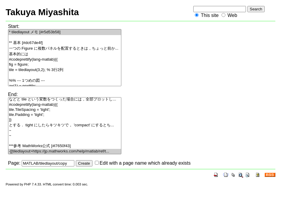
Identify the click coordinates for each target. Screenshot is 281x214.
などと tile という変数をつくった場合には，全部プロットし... (64, 99)
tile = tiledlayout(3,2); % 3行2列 (64, 70)
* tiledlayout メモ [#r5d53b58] (64, 32)
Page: (14, 163)
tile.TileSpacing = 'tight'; (64, 109)
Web (232, 15)
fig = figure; (64, 64)
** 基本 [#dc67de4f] (64, 43)
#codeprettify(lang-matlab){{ (64, 59)
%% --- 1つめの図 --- (64, 81)
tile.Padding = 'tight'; (64, 114)
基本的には (64, 54)
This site (210, 15)
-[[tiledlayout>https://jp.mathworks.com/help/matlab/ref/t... (64, 151)
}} (64, 119)
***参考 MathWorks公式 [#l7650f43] (64, 146)
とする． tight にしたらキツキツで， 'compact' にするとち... (64, 125)
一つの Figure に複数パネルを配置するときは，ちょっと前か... (64, 48)
